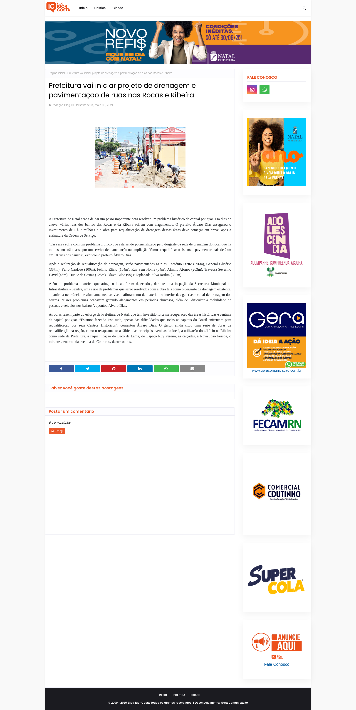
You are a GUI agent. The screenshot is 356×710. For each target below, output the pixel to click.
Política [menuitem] (100, 8)
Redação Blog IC (63, 105)
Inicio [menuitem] (83, 8)
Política (179, 695)
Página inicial (57, 73)
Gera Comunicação (234, 702)
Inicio (163, 695)
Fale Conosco (276, 664)
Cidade (195, 695)
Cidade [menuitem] (117, 8)
